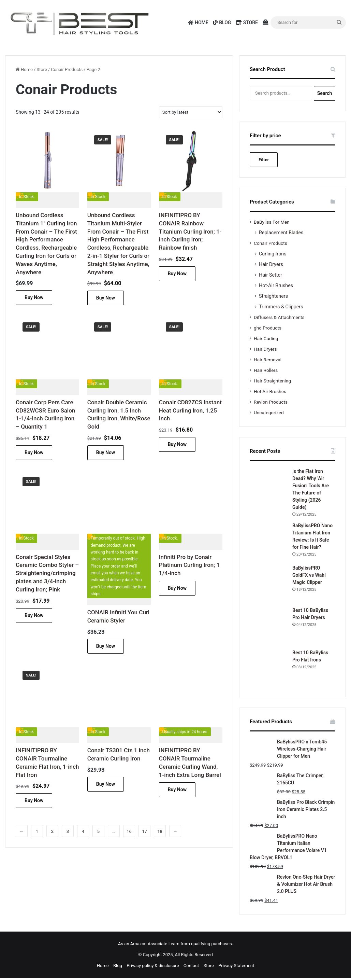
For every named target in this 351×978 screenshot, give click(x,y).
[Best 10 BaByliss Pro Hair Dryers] (268, 625)
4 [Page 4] (83, 831)
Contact (191, 965)
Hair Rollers (266, 370)
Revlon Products (271, 402)
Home (198, 22)
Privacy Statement (236, 965)
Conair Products (67, 69)
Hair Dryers (271, 264)
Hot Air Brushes (270, 391)
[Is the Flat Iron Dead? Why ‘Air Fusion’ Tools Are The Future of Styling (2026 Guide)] (268, 486)
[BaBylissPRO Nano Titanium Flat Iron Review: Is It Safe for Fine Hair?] (268, 541)
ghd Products (267, 328)
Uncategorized (269, 412)
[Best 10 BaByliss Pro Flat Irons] (268, 668)
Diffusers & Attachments (279, 317)
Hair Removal (267, 359)
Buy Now (34, 297)
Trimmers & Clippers (281, 306)
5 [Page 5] (98, 831)
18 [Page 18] (159, 831)
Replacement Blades (281, 232)
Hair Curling (266, 338)
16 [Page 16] (129, 831)
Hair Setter (270, 275)
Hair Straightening (272, 380)
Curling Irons (273, 253)
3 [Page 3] (68, 831)
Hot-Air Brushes (276, 285)
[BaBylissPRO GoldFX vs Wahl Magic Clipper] (268, 583)
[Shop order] (190, 112)
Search (324, 93)
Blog (222, 22)
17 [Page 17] (144, 831)
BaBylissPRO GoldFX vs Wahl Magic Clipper (309, 575)
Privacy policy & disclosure (153, 965)
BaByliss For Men (272, 222)
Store (247, 22)
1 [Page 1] (37, 831)
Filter (264, 159)
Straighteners (273, 296)
